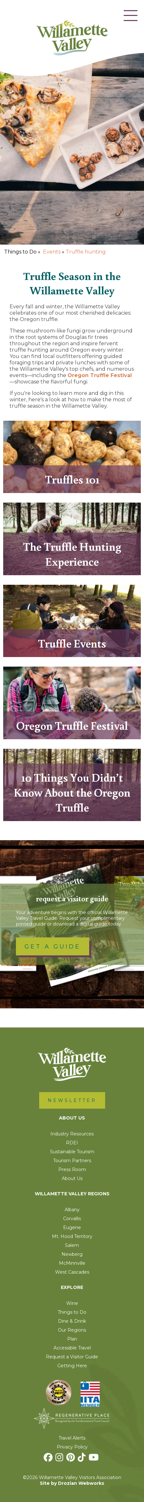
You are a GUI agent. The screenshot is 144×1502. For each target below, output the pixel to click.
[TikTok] (82, 1459)
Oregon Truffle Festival (100, 375)
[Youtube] (94, 1459)
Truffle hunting (86, 252)
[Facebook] (49, 1459)
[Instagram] (60, 1459)
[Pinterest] (71, 1459)
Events (52, 252)
